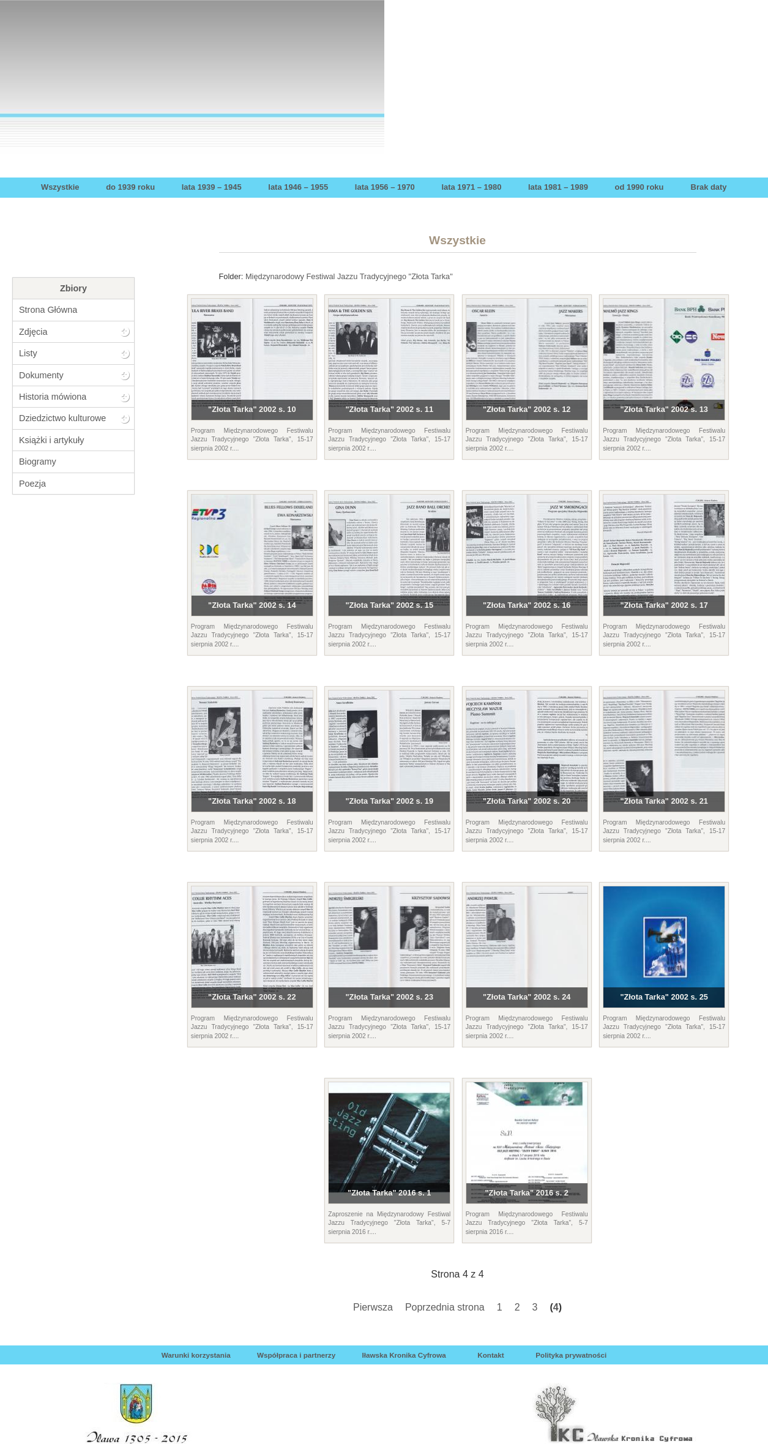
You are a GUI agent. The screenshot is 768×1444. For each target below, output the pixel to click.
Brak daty (709, 187)
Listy (28, 353)
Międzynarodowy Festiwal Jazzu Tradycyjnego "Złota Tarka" (349, 276)
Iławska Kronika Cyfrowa (404, 1355)
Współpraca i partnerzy (296, 1355)
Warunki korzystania (196, 1355)
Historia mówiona (52, 397)
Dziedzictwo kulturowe (62, 418)
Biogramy (37, 461)
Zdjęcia (33, 332)
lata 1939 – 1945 (212, 187)
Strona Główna (48, 310)
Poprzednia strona (445, 1307)
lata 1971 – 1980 (471, 187)
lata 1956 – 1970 (385, 187)
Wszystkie (60, 187)
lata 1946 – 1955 (298, 187)
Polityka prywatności (570, 1355)
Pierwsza (373, 1307)
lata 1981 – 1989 (558, 187)
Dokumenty (41, 375)
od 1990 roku (639, 187)
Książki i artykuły (51, 440)
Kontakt (490, 1355)
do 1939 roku (130, 187)
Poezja (32, 483)
